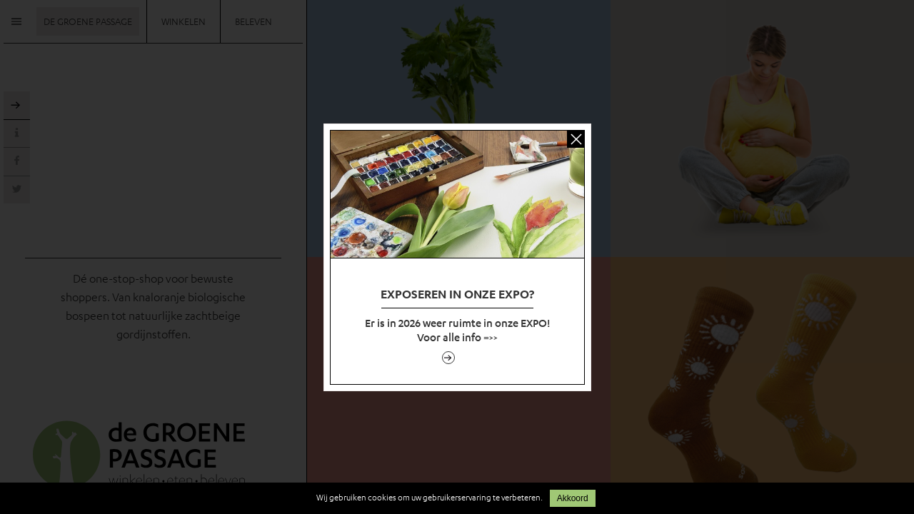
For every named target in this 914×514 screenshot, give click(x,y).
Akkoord (572, 498)
